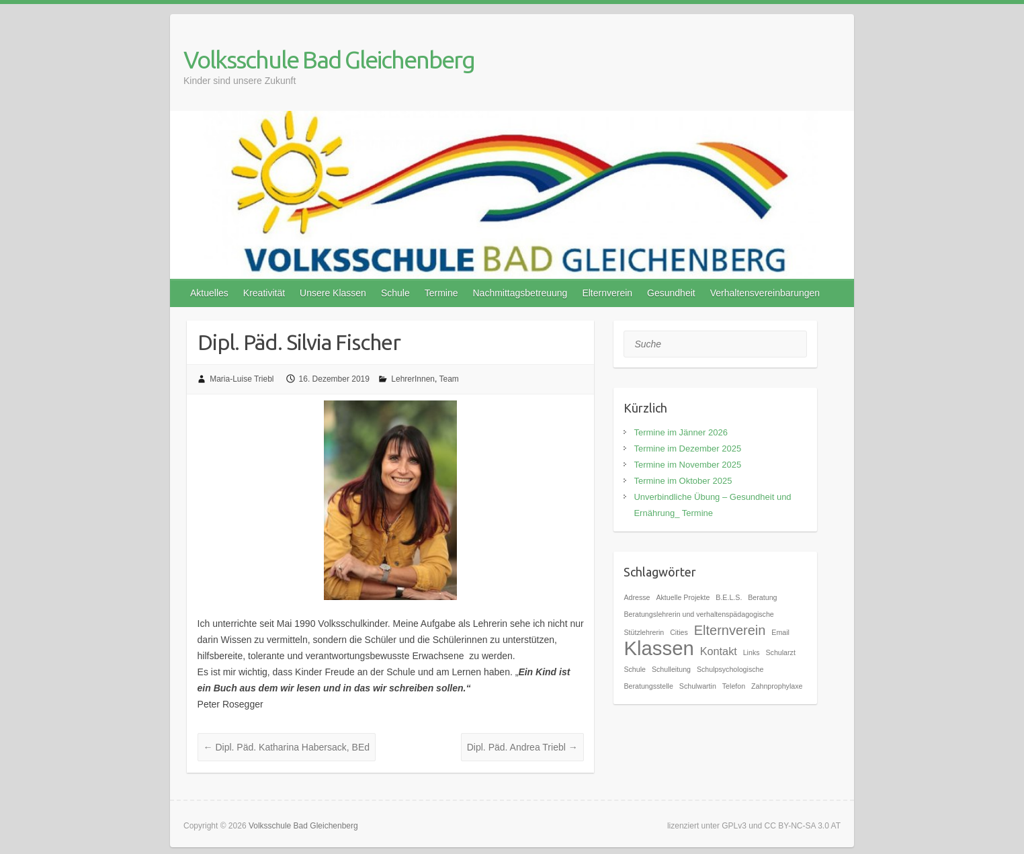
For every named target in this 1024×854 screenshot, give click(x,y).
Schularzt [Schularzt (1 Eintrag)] (780, 652)
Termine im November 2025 (687, 465)
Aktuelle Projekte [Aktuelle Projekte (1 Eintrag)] (683, 597)
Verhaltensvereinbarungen (765, 293)
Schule (395, 293)
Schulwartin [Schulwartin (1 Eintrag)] (697, 686)
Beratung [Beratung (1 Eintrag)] (762, 597)
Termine (441, 293)
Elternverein (607, 293)
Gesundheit (671, 293)
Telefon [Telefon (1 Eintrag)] (733, 686)
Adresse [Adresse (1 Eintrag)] (637, 597)
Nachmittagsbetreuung (520, 293)
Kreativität (264, 293)
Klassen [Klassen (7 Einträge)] (658, 648)
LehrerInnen (413, 379)
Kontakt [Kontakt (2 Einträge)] (718, 651)
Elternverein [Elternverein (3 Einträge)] (730, 630)
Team (448, 379)
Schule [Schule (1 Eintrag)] (635, 669)
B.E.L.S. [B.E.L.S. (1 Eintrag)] (729, 597)
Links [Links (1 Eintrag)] (751, 652)
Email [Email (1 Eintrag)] (780, 632)
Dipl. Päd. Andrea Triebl (522, 747)
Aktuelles (209, 293)
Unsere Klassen (333, 293)
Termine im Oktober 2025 (683, 481)
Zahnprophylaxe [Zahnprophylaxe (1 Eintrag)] (776, 686)
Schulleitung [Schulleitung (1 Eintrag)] (671, 669)
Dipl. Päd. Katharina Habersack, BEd (287, 747)
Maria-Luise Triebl (241, 379)
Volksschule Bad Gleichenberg (328, 59)
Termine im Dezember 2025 (687, 448)
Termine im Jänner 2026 (680, 432)
